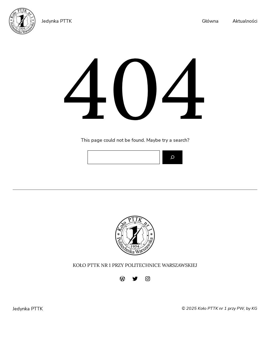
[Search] (172, 157)
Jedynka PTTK (57, 21)
